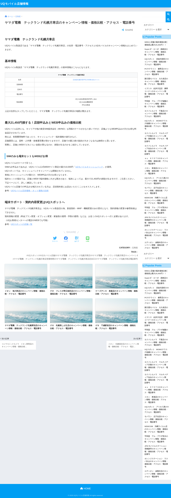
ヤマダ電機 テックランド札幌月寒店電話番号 (117, 253)
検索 (168, 14)
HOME (85, 488)
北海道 (135, 242)
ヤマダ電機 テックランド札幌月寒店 (74, 249)
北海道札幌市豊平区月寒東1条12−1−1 (86, 74)
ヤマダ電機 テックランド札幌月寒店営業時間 (34, 253)
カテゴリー (149, 25)
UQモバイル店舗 (48, 249)
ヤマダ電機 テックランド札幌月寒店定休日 (76, 253)
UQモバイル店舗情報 (15, 3)
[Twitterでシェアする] (55, 233)
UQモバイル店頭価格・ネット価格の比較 (30, 185)
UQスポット (33, 249)
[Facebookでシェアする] (66, 233)
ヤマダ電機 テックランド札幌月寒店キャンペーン (115, 249)
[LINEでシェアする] (87, 233)
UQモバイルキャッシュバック (89, 161)
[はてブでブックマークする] (77, 233)
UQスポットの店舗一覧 (21, 218)
